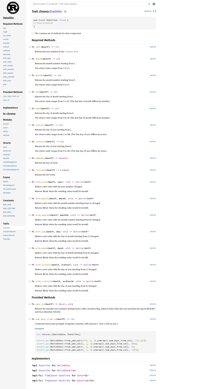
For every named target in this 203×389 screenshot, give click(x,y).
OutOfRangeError (10, 162)
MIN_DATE (7, 212)
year (5, 84)
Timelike (6, 239)
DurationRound (9, 232)
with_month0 (8, 69)
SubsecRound (8, 235)
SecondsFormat (9, 189)
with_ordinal (8, 73)
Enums (6, 177)
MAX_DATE (7, 205)
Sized (62, 20)
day (4, 28)
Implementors (10, 107)
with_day (6, 58)
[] (154, 11)
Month (5, 181)
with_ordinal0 (8, 77)
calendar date (71, 51)
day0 (5, 32)
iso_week (7, 36)
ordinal (6, 47)
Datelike (8, 18)
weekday (6, 54)
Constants (8, 200)
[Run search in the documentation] (89, 4)
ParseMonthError (10, 166)
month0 (6, 43)
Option (80, 182)
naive (5, 128)
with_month (8, 66)
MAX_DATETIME (9, 208)
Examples (39, 328)
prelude (6, 135)
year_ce (6, 100)
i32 (57, 47)
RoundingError (9, 185)
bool (62, 304)
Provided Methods (13, 92)
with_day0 (7, 62)
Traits (6, 223)
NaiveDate (63, 365)
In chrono (9, 114)
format (6, 124)
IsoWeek (64, 170)
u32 (58, 58)
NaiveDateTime (66, 370)
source (147, 11)
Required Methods (13, 24)
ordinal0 (6, 51)
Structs (7, 143)
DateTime (7, 151)
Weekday (7, 193)
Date (5, 147)
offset (5, 131)
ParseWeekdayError (11, 170)
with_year (7, 81)
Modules (7, 119)
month (5, 39)
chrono (44, 11)
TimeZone (50, 375)
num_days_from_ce (11, 96)
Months (6, 158)
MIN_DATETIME (9, 216)
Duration (6, 155)
